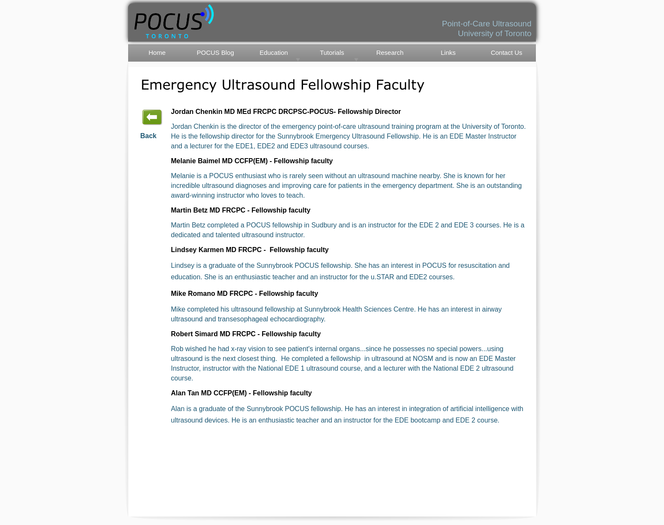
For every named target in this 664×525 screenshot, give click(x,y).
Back (148, 135)
